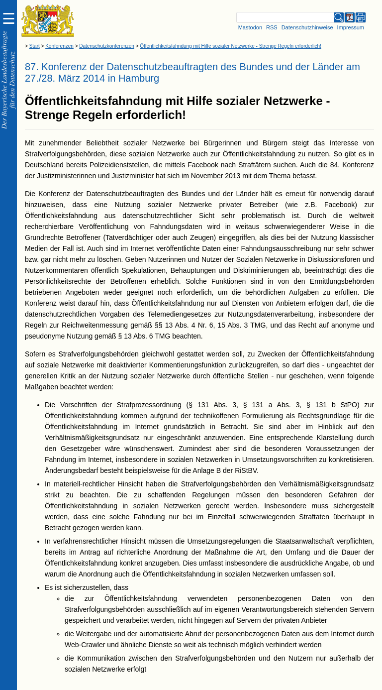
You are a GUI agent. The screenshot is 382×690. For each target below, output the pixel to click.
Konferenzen (59, 46)
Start (34, 46)
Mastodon (250, 27)
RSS (272, 27)
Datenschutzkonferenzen (106, 46)
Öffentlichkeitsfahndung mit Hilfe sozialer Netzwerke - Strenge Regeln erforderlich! (230, 46)
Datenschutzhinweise (307, 27)
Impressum (350, 27)
